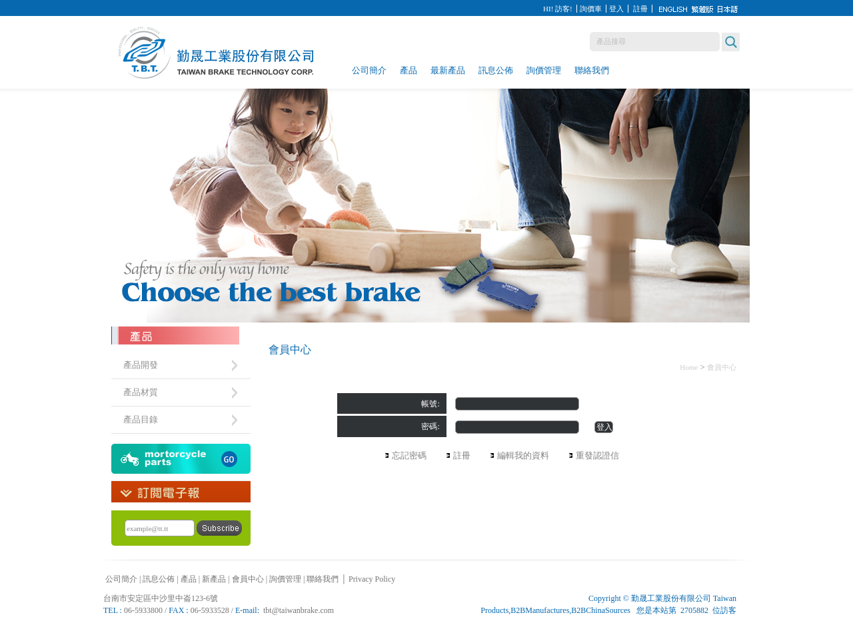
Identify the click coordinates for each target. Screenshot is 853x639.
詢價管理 (543, 70)
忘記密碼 (409, 455)
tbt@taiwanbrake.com (298, 610)
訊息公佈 (495, 70)
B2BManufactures (539, 610)
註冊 (640, 9)
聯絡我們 (591, 70)
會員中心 (721, 367)
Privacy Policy (372, 579)
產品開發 (140, 365)
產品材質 (140, 392)
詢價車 (591, 9)
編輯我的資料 (523, 455)
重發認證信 (597, 455)
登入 (616, 9)
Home (689, 367)
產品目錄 (140, 419)
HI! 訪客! (557, 9)
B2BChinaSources (600, 610)
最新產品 (447, 70)
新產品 (214, 579)
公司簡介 (369, 70)
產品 (408, 70)
